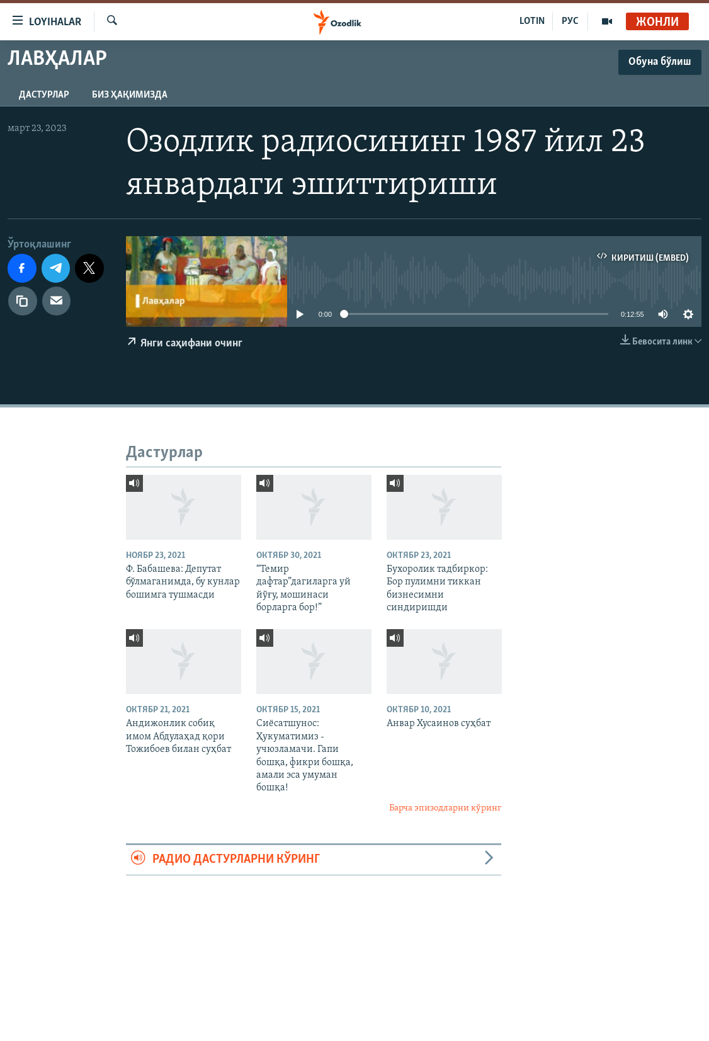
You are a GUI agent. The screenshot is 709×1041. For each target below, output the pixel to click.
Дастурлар (44, 95)
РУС (570, 21)
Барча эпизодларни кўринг (445, 808)
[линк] (22, 301)
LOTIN (532, 21)
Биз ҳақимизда (129, 95)
